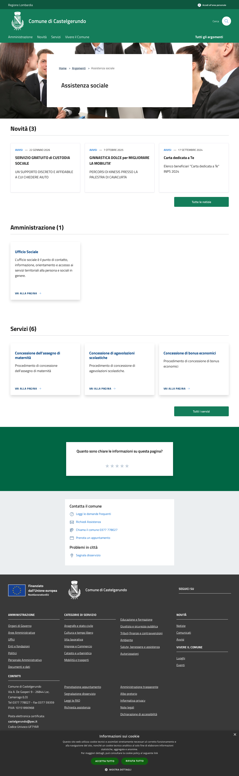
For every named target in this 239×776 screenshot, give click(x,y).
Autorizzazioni (129, 653)
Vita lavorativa (73, 639)
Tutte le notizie (201, 202)
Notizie (181, 625)
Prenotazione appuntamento (82, 687)
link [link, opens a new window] (156, 753)
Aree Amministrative (21, 632)
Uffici (11, 639)
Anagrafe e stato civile (78, 625)
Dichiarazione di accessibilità (138, 714)
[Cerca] (226, 21)
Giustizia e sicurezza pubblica (139, 626)
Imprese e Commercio (78, 646)
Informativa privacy (132, 700)
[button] (120, 769)
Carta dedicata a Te (179, 158)
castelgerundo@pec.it (22, 721)
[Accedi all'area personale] (212, 5)
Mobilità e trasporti (76, 660)
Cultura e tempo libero (78, 632)
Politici (12, 653)
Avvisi (19, 150)
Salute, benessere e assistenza (140, 647)
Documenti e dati (19, 666)
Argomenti (79, 68)
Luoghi (180, 658)
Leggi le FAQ (72, 700)
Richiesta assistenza (77, 707)
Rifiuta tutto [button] (135, 761)
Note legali (127, 707)
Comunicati (183, 632)
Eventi (180, 665)
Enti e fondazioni (19, 646)
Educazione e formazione (136, 619)
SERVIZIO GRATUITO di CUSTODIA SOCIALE (42, 160)
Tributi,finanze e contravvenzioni (141, 633)
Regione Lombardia (20, 5)
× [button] (234, 734)
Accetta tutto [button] (104, 761)
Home (63, 68)
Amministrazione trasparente (139, 687)
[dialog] (119, 753)
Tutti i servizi (201, 411)
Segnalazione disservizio (80, 693)
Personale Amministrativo (25, 660)
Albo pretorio (128, 693)
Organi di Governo (19, 625)
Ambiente (126, 640)
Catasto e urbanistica (78, 653)
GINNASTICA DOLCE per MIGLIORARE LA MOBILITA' (119, 160)
